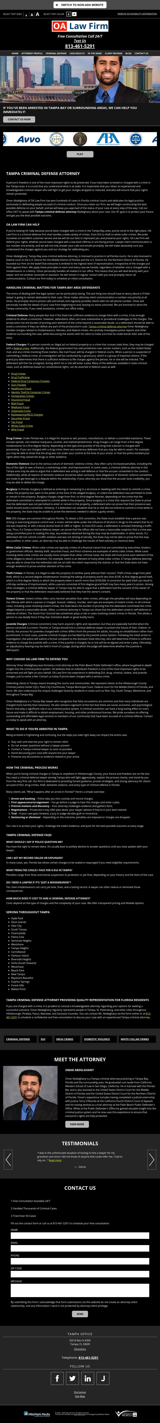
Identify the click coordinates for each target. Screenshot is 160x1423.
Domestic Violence (97, 1039)
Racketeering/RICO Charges (27, 414)
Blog (128, 53)
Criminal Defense (56, 53)
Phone (15, 1255)
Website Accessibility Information (137, 13)
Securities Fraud (20, 418)
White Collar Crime (22, 426)
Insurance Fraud (20, 399)
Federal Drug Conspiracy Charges (30, 381)
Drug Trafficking (20, 377)
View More (77, 1124)
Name (14, 1230)
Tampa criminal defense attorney (107, 326)
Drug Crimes (18, 373)
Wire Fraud (17, 429)
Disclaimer (80, 1392)
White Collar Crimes (135, 1039)
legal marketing (79, 1414)
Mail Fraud (17, 403)
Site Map (80, 1396)
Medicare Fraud (20, 407)
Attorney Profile (31, 53)
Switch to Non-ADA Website (82, 5)
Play (80, 154)
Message (16, 1281)
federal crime (21, 348)
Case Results (77, 53)
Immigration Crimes (22, 396)
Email (14, 1242)
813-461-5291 (80, 46)
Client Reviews (113, 53)
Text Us (80, 41)
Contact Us (141, 53)
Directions (80, 1349)
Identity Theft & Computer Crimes (30, 392)
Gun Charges (18, 385)
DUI (43, 1039)
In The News (95, 53)
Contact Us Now (19, 119)
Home (15, 53)
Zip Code (16, 1268)
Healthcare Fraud (21, 388)
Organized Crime (21, 411)
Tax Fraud (17, 422)
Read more (55, 1160)
